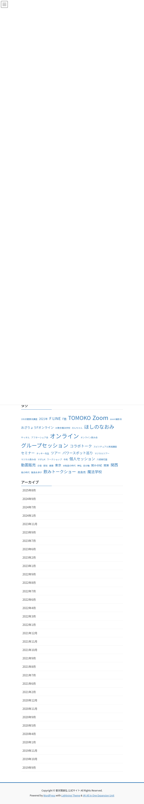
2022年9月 (29, 574)
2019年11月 (30, 751)
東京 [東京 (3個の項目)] (58, 465)
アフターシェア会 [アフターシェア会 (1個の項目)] (39, 437)
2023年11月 (30, 524)
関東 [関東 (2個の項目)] (106, 465)
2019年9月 (29, 767)
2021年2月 (29, 692)
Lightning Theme (70, 795)
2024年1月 (29, 516)
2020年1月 (29, 742)
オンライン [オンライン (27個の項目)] (64, 436)
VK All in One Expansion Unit (98, 795)
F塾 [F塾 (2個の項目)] (64, 419)
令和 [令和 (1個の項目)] (66, 459)
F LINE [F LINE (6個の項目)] (55, 418)
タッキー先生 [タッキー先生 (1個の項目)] (42, 453)
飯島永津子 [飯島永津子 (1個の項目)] (36, 472)
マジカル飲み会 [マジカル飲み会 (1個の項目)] (28, 459)
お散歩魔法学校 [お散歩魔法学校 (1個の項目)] (62, 427)
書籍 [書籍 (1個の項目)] (51, 465)
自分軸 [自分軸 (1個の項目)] (86, 465)
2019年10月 (30, 759)
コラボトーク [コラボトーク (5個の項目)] (81, 445)
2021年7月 (29, 675)
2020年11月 (30, 709)
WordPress (49, 795)
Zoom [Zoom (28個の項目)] (100, 417)
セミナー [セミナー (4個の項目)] (28, 452)
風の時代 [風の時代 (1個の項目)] (25, 472)
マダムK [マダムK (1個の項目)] (41, 459)
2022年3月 (29, 616)
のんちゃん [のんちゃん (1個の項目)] (77, 427)
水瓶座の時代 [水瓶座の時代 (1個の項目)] (69, 465)
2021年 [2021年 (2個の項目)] (43, 419)
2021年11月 (30, 641)
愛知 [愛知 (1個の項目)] (45, 465)
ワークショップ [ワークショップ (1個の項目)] (54, 459)
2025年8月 (29, 490)
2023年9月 (29, 532)
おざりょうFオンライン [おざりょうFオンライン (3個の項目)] (37, 427)
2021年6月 (29, 683)
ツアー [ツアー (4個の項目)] (56, 452)
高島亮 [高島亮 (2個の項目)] (81, 472)
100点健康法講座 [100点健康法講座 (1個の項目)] (29, 419)
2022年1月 (29, 625)
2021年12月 (30, 633)
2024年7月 (29, 507)
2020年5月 (29, 725)
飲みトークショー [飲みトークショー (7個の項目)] (60, 471)
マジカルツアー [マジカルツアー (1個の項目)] (102, 453)
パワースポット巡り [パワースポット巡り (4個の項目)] (78, 452)
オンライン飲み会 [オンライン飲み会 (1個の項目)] (88, 437)
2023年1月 (29, 566)
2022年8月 (29, 583)
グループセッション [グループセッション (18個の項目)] (44, 445)
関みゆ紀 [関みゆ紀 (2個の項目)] (96, 465)
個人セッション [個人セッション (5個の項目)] (82, 458)
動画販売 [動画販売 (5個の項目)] (28, 464)
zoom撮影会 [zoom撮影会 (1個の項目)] (116, 419)
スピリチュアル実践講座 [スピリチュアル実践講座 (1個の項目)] (105, 446)
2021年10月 (30, 650)
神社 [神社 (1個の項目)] (79, 465)
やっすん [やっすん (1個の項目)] (25, 437)
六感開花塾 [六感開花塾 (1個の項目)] (102, 459)
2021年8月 (29, 667)
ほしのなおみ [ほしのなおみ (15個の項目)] (99, 426)
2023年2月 (29, 557)
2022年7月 (29, 591)
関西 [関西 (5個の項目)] (114, 464)
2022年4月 (29, 608)
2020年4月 (29, 734)
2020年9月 (29, 717)
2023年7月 (29, 541)
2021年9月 (29, 658)
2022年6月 (29, 600)
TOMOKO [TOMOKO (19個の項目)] (79, 418)
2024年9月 (29, 499)
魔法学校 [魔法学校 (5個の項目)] (94, 471)
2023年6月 (29, 549)
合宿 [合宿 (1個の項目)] (39, 465)
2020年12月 (30, 700)
